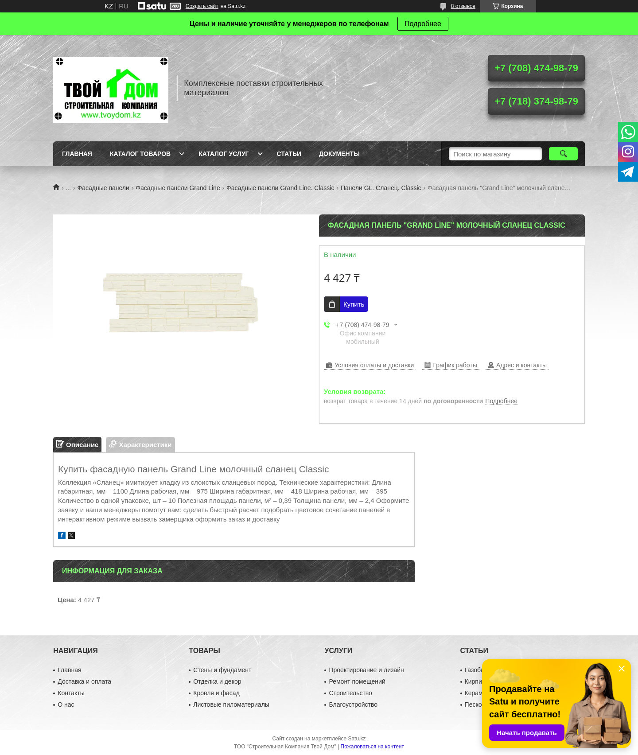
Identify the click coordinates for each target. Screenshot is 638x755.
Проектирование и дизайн (366, 669)
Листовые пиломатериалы (231, 704)
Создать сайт (202, 6)
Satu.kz (357, 739)
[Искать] (563, 153)
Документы (339, 153)
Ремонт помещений (357, 681)
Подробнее (423, 23)
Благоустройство (353, 704)
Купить (353, 304)
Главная (77, 153)
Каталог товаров (140, 153)
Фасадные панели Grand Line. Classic (280, 187)
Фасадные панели (103, 187)
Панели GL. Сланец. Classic (381, 187)
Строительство (350, 693)
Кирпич (475, 681)
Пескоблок (480, 704)
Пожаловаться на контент (372, 746)
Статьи (289, 153)
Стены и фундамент (222, 669)
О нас (66, 704)
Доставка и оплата (84, 681)
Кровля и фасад (216, 693)
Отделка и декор (217, 681)
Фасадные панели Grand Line (178, 187)
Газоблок (477, 669)
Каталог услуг (223, 153)
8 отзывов (463, 6)
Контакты (71, 693)
